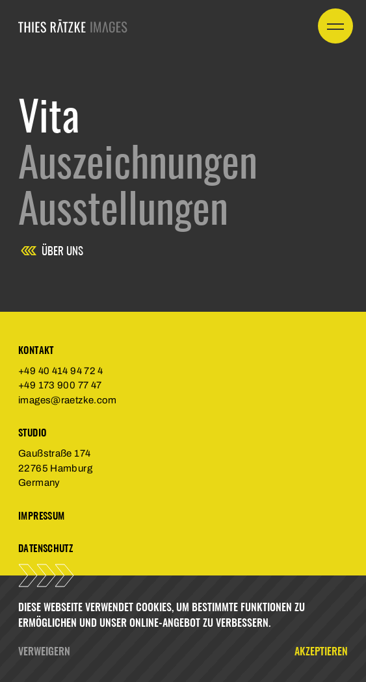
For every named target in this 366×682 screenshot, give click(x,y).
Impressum (41, 515)
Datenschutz (45, 548)
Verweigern (44, 650)
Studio (32, 432)
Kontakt (36, 350)
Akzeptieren (321, 650)
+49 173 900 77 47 (59, 385)
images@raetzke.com (67, 400)
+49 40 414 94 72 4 (60, 371)
